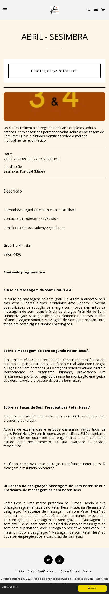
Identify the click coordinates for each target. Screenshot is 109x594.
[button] (5, 10)
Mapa (39, 171)
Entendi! (92, 588)
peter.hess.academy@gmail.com (40, 227)
